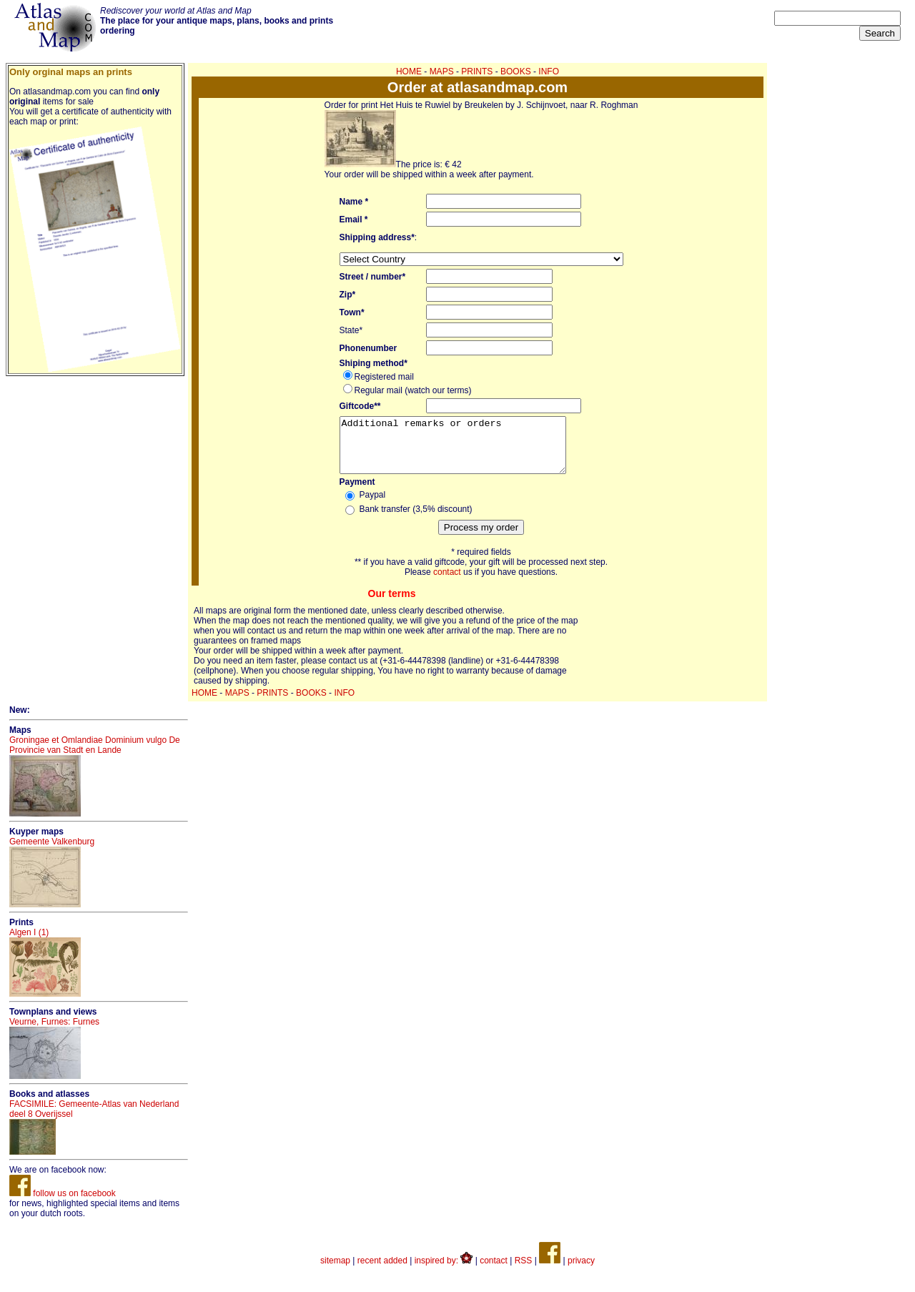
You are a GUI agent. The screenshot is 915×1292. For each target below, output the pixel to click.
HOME (409, 71)
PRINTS (477, 71)
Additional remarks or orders (466, 450)
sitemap (335, 1271)
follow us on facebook (62, 1204)
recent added (382, 1271)
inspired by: (444, 1271)
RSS (524, 1271)
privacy (581, 1271)
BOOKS (515, 71)
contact (447, 583)
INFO (548, 71)
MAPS (442, 71)
